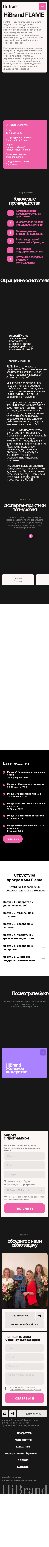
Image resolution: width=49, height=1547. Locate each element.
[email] (24, 1165)
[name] (24, 1348)
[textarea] (24, 1378)
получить (25, 1208)
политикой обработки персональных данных (26, 1198)
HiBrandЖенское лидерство (16, 1068)
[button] (42, 6)
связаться (24, 1398)
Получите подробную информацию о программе (19, 1183)
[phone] (24, 1174)
